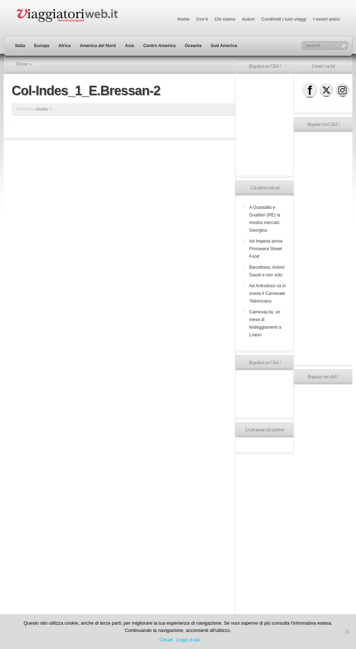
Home (184, 19)
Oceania (193, 45)
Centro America (159, 45)
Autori (248, 19)
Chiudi (166, 639)
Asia (129, 45)
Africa (64, 45)
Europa (41, 45)
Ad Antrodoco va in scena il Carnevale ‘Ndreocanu (267, 293)
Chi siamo (225, 19)
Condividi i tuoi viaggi (284, 19)
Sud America (224, 45)
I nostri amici (326, 19)
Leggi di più (188, 639)
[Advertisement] (322, 248)
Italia (20, 45)
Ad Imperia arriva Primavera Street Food (265, 249)
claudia (41, 108)
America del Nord (98, 45)
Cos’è (202, 19)
